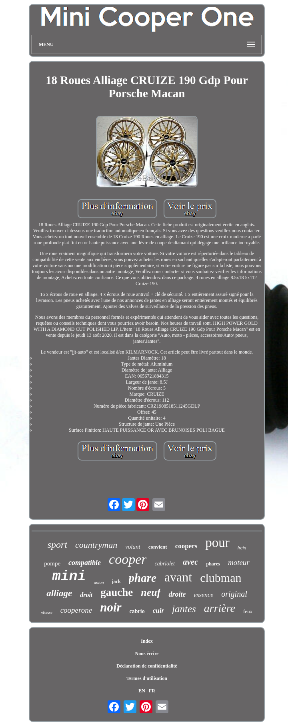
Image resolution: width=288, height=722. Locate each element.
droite (177, 594)
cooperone (76, 610)
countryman (96, 545)
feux (247, 611)
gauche (116, 592)
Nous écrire (147, 653)
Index (146, 641)
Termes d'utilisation (146, 678)
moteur (239, 562)
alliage (59, 593)
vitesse (46, 612)
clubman (220, 577)
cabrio (137, 611)
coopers (186, 546)
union (99, 582)
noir (110, 607)
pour (217, 542)
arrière (219, 608)
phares (213, 564)
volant (132, 546)
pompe (52, 563)
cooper (127, 559)
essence (203, 594)
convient (157, 547)
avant (178, 577)
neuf (150, 592)
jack (116, 581)
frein (242, 547)
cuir (158, 610)
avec (190, 562)
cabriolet (164, 564)
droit (86, 594)
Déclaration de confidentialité (146, 666)
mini (69, 577)
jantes (184, 608)
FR (152, 691)
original (234, 593)
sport (57, 544)
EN (141, 691)
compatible (84, 563)
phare (142, 577)
